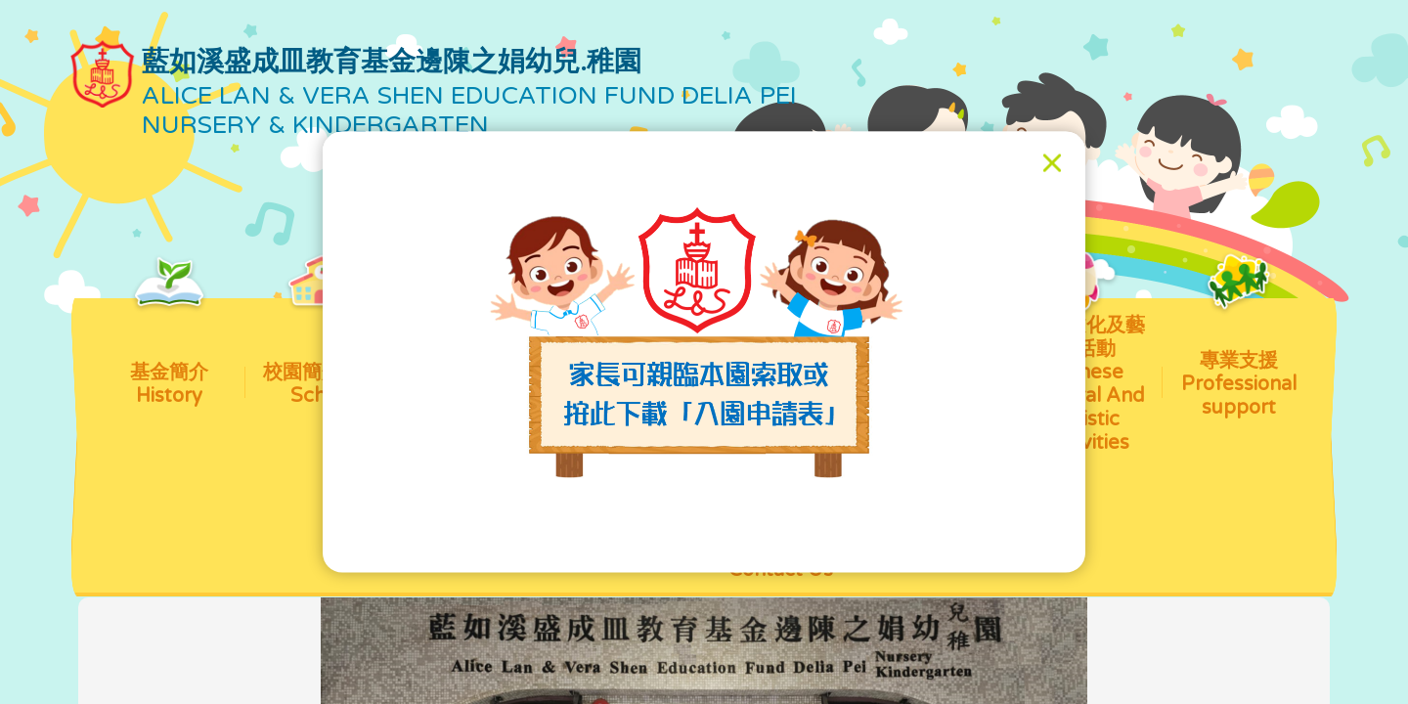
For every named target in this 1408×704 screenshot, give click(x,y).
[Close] (1052, 163)
